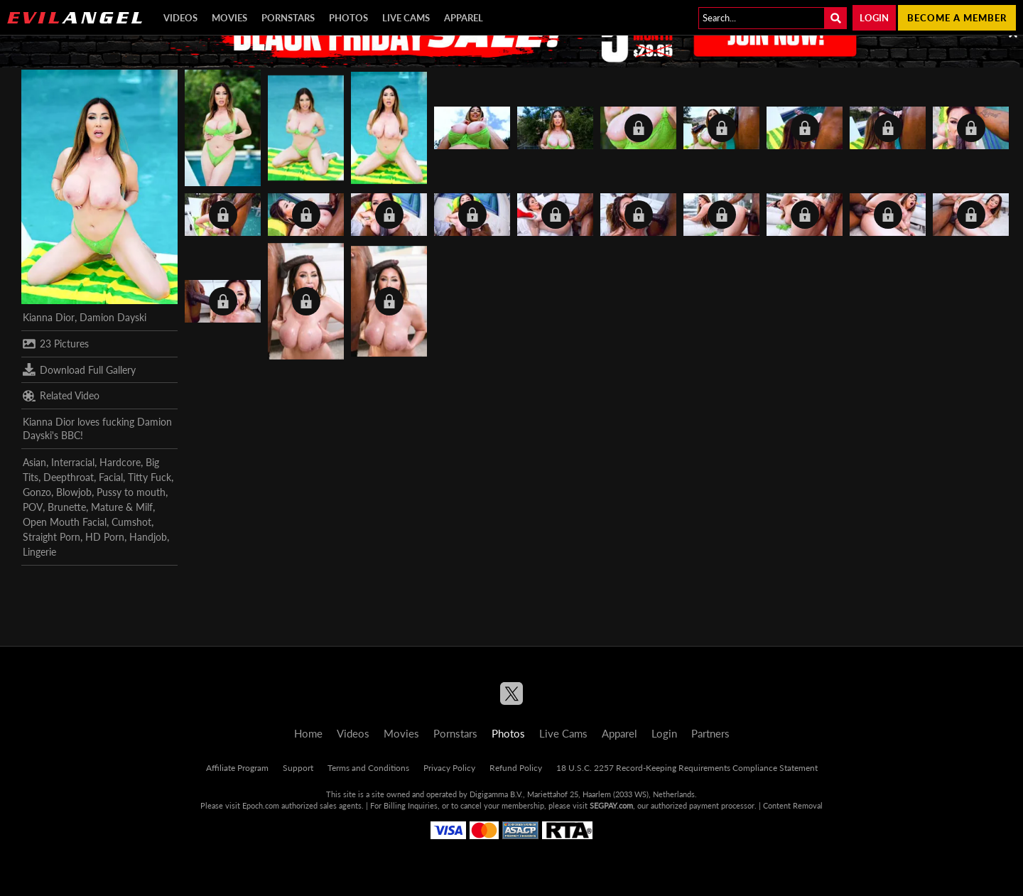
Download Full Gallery (79, 369)
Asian (34, 462)
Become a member (957, 17)
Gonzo (37, 492)
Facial (111, 477)
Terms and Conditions (368, 767)
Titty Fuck (149, 477)
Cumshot (131, 522)
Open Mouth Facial (65, 522)
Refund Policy (515, 767)
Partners (710, 733)
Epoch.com (260, 805)
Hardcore (120, 462)
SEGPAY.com (611, 805)
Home (308, 733)
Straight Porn (51, 537)
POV (33, 507)
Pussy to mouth (131, 492)
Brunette (67, 507)
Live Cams (406, 17)
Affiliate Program (237, 767)
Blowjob (74, 492)
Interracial (72, 462)
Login (874, 17)
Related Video (61, 395)
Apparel (463, 17)
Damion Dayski (113, 317)
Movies (229, 17)
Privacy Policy (449, 767)
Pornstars (288, 17)
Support (298, 767)
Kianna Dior (49, 317)
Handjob (148, 537)
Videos (180, 17)
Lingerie (39, 552)
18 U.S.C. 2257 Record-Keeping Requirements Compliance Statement (687, 767)
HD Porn (104, 537)
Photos (348, 17)
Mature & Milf (122, 507)
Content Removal (793, 805)
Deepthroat (68, 477)
